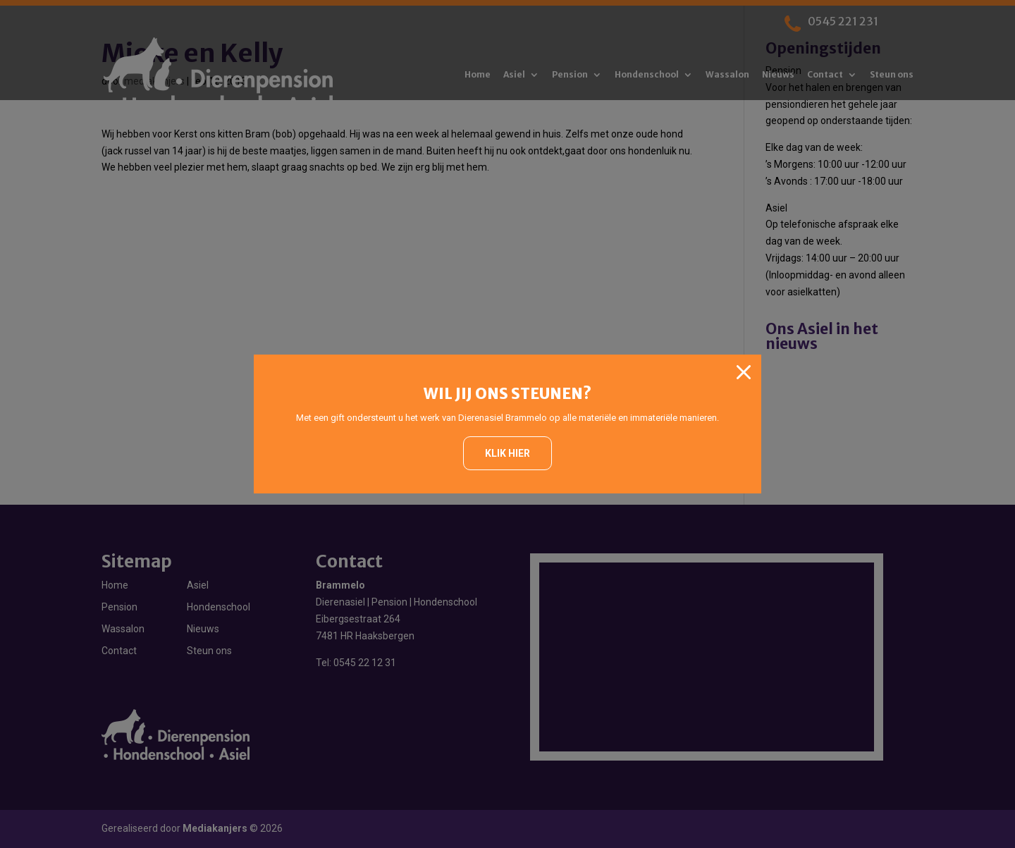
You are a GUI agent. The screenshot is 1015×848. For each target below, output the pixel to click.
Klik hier (507, 453)
